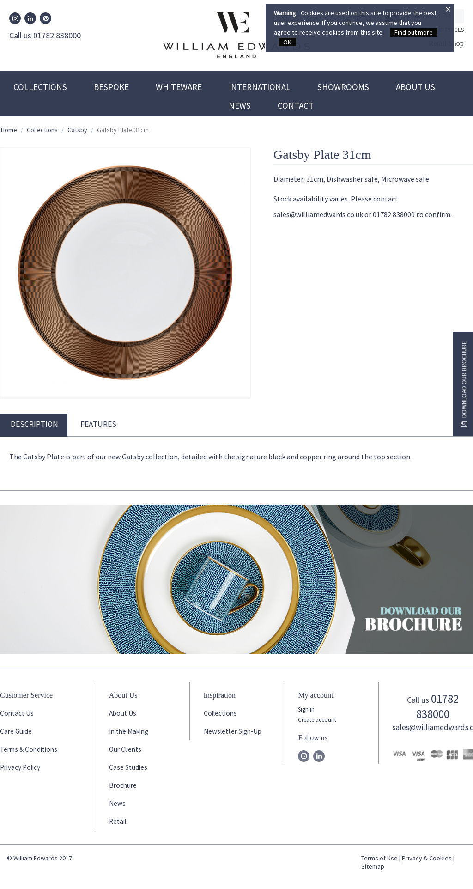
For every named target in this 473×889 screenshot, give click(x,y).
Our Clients (125, 749)
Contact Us (17, 713)
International (260, 86)
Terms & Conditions (28, 749)
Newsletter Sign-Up (232, 731)
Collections (40, 86)
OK (287, 42)
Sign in (306, 709)
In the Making (128, 731)
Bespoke (111, 86)
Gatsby (77, 130)
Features (98, 424)
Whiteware (179, 86)
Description (34, 424)
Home (9, 130)
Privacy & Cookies (427, 858)
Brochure (123, 785)
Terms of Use (379, 858)
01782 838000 (437, 706)
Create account (317, 720)
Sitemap (372, 866)
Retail (117, 821)
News (240, 105)
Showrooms (343, 86)
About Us (415, 86)
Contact (296, 105)
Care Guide (16, 731)
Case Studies (128, 767)
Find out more (413, 32)
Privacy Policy (20, 767)
